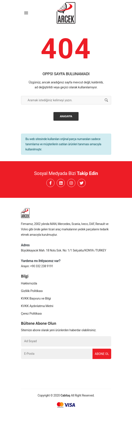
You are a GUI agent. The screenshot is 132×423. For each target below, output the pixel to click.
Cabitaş (65, 395)
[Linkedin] (61, 183)
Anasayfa (66, 116)
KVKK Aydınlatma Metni (37, 306)
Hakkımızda (29, 283)
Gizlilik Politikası (32, 291)
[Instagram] (71, 183)
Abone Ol (102, 354)
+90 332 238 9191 (41, 266)
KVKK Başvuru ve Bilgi (36, 298)
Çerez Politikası (31, 313)
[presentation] (53, 369)
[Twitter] (81, 183)
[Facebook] (50, 183)
